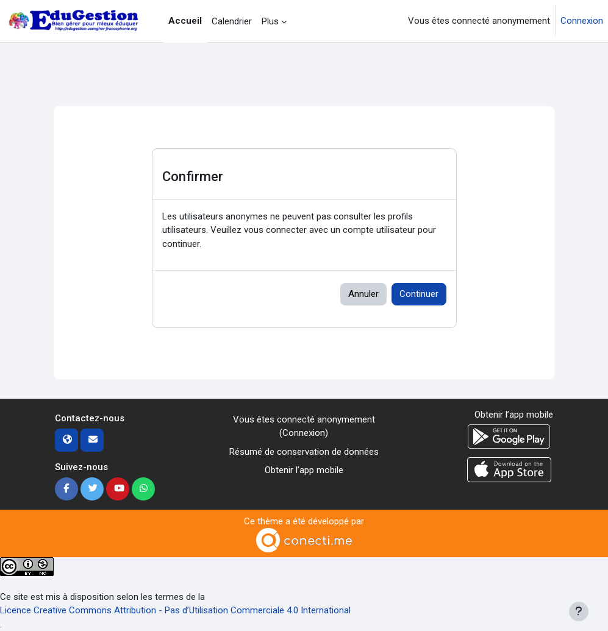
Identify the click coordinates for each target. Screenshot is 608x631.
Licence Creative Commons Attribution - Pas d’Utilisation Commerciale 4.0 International (175, 610)
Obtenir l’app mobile (304, 470)
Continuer (418, 293)
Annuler (363, 293)
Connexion (581, 20)
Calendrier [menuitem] (232, 21)
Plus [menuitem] (270, 21)
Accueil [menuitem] (185, 20)
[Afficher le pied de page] (578, 611)
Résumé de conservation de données (304, 451)
